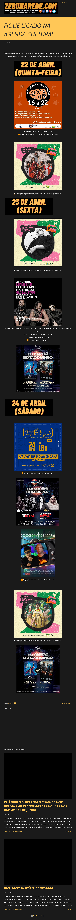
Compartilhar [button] (66, 703)
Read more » (68, 831)
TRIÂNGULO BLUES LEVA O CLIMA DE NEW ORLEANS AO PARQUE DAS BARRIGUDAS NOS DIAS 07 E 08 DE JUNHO (35, 806)
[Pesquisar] (64, 3)
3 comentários (17, 831)
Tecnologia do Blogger (38, 915)
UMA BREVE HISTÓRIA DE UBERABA (28, 888)
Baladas (10, 703)
